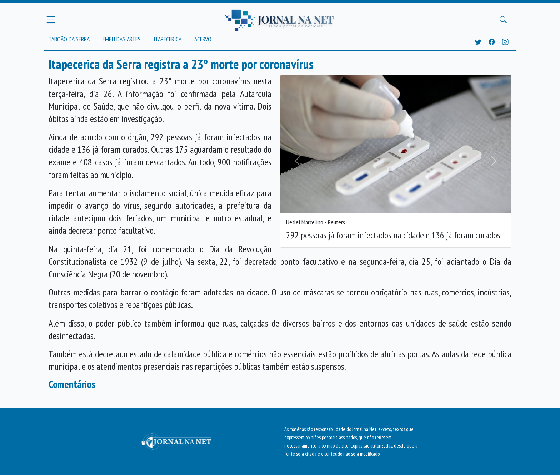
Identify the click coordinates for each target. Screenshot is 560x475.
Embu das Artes (121, 39)
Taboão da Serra (69, 39)
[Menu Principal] (50, 19)
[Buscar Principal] (503, 20)
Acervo (202, 39)
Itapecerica (167, 39)
